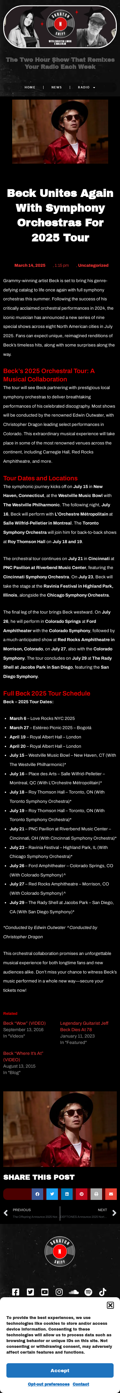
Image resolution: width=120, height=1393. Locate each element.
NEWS (57, 87)
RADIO (86, 87)
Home (30, 87)
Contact (81, 1384)
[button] (110, 1305)
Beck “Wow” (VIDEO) (24, 1023)
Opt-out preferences (48, 1384)
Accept (60, 1370)
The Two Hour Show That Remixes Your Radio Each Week (60, 63)
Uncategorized (93, 265)
